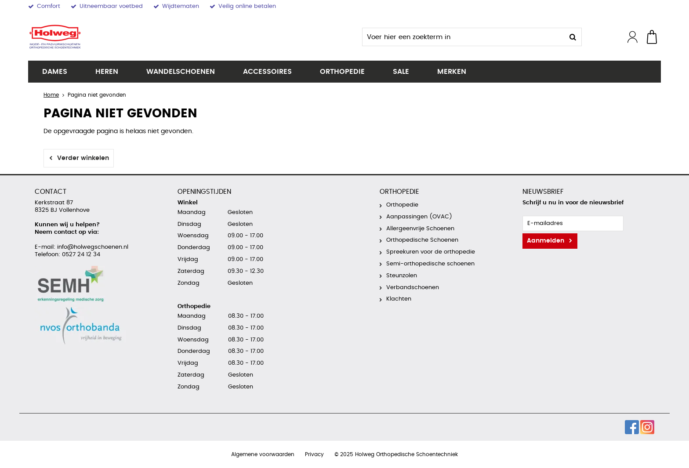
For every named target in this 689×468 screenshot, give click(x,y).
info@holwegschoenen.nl (91, 247)
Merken (451, 71)
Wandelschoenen (180, 71)
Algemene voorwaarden (262, 454)
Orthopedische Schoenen (422, 240)
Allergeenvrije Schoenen (420, 229)
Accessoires (267, 71)
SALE (401, 71)
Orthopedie (342, 71)
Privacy (314, 454)
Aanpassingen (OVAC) (419, 217)
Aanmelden (545, 241)
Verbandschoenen (412, 287)
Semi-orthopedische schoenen (430, 264)
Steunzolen (401, 276)
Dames (54, 71)
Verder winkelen (83, 158)
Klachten (398, 299)
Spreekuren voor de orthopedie (430, 252)
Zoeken (572, 37)
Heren (106, 71)
